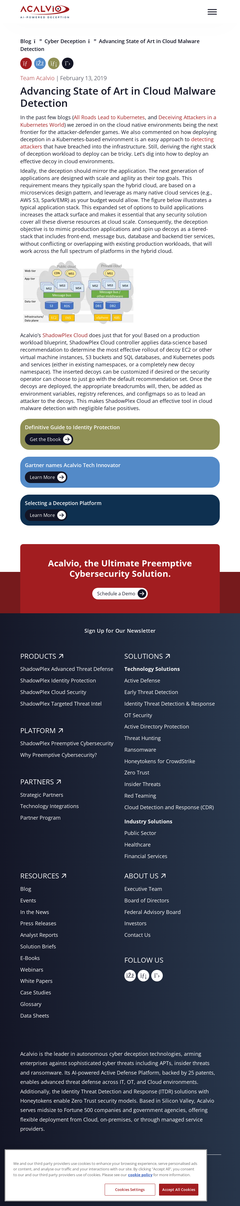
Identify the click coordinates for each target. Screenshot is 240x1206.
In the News (34, 911)
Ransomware (140, 749)
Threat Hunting (142, 738)
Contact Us (137, 934)
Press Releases (38, 923)
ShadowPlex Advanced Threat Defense (66, 668)
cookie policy (140, 1187)
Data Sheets (34, 1015)
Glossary (30, 1004)
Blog (26, 41)
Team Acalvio (37, 78)
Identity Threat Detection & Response (169, 703)
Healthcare (137, 844)
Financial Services (145, 856)
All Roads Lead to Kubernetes (109, 117)
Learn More (48, 477)
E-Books (30, 957)
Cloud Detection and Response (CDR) (169, 807)
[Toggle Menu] (212, 11)
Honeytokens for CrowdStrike (159, 761)
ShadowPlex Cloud (65, 335)
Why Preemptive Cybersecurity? (58, 754)
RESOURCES (39, 875)
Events (28, 900)
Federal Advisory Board (152, 911)
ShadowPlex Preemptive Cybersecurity (66, 743)
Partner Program (40, 817)
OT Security (138, 715)
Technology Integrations (49, 806)
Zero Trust (136, 772)
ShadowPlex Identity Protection (58, 680)
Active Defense (142, 680)
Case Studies (35, 992)
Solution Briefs (38, 946)
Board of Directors (146, 900)
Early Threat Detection (151, 692)
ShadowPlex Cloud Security (53, 692)
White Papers (36, 980)
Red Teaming (140, 795)
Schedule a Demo (121, 593)
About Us (141, 875)
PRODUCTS (38, 656)
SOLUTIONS (143, 656)
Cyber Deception (66, 41)
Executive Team (143, 888)
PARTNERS (37, 781)
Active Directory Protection (156, 726)
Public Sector (140, 832)
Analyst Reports (39, 934)
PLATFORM (38, 730)
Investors (135, 923)
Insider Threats (142, 784)
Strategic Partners (41, 794)
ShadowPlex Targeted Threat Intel (61, 703)
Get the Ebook (51, 439)
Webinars (31, 969)
